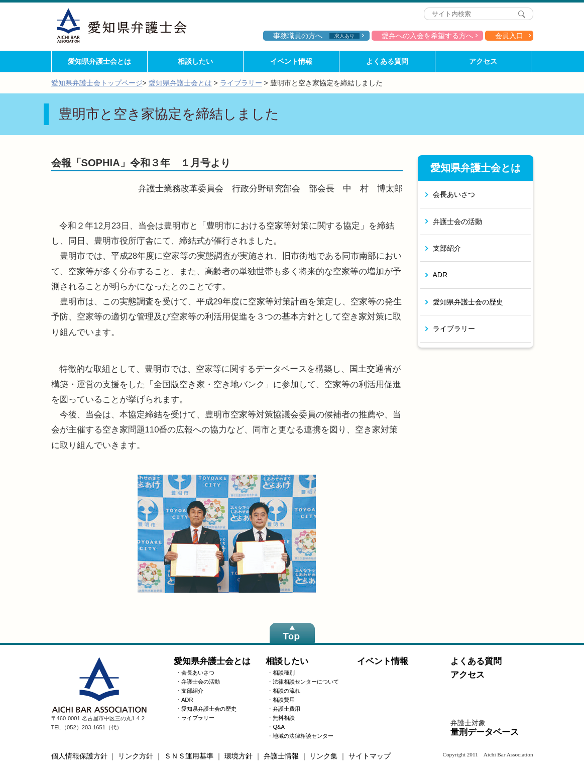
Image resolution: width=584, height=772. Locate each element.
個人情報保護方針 (79, 756)
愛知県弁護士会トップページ (97, 83)
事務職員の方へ (316, 36)
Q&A (279, 727)
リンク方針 (135, 756)
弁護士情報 (281, 756)
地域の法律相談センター (303, 736)
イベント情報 (291, 61)
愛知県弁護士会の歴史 (468, 302)
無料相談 (284, 718)
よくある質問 (387, 61)
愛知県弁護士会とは (99, 61)
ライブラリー (241, 83)
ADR (440, 275)
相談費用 (284, 700)
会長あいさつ (454, 194)
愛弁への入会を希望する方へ (427, 36)
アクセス (483, 61)
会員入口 (509, 36)
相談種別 (284, 673)
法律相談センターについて (306, 682)
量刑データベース (484, 732)
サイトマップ (369, 756)
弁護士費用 (286, 709)
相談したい (195, 61)
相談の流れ (286, 691)
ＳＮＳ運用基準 (188, 756)
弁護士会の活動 (457, 221)
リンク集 (323, 756)
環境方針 (238, 756)
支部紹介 (447, 248)
